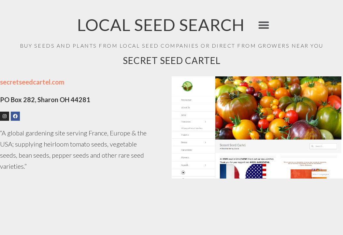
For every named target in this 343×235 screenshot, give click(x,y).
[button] (263, 25)
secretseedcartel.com (32, 82)
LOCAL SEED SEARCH (161, 25)
